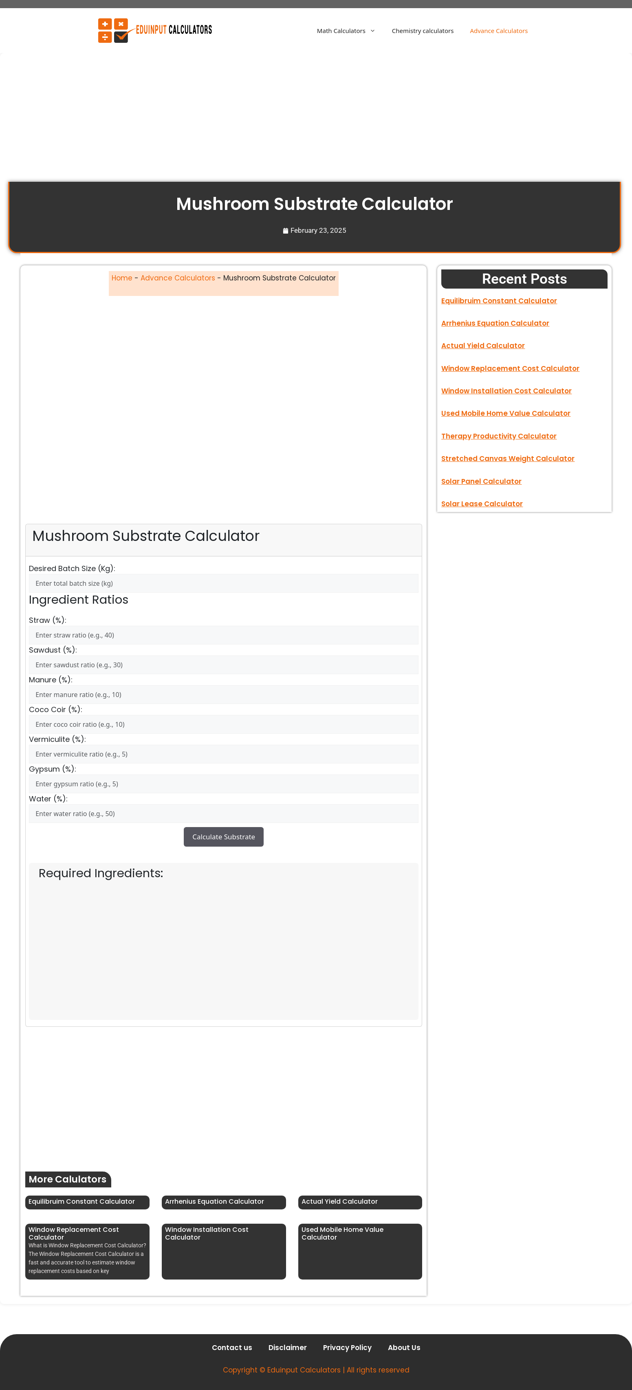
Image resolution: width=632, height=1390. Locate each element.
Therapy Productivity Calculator (499, 436)
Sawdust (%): (53, 650)
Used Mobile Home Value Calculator (342, 1233)
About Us (404, 1347)
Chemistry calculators (423, 30)
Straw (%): (47, 620)
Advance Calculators (499, 30)
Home (122, 278)
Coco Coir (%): (55, 709)
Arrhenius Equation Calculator (214, 1201)
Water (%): (48, 799)
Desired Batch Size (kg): (72, 568)
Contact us (232, 1347)
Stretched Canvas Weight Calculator (508, 458)
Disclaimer (288, 1347)
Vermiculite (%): (57, 739)
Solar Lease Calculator (482, 504)
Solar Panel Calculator (481, 481)
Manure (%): (51, 680)
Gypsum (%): (52, 769)
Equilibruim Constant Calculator (82, 1201)
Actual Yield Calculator (340, 1201)
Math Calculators (350, 30)
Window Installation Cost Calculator (207, 1233)
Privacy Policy (347, 1347)
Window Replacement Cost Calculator (74, 1233)
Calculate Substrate (223, 836)
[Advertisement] (252, 121)
